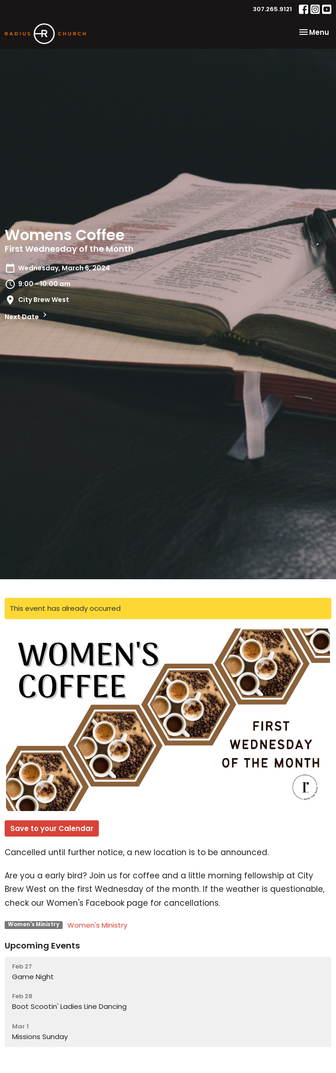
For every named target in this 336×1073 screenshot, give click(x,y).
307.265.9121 (272, 9)
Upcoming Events (42, 945)
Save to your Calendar (51, 828)
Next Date (27, 315)
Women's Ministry (97, 925)
